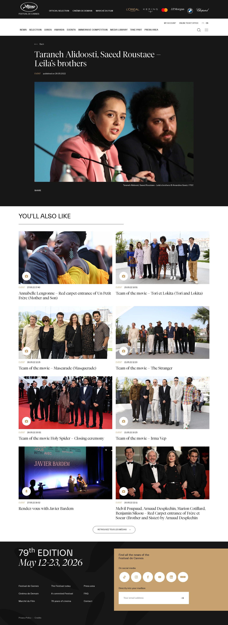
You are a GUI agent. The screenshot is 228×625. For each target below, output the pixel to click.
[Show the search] (199, 30)
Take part (136, 29)
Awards (59, 29)
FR (203, 23)
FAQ (86, 593)
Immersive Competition (93, 29)
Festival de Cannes (29, 586)
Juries (48, 29)
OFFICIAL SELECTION (59, 11)
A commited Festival (62, 593)
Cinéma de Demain (29, 593)
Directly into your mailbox (132, 588)
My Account (170, 23)
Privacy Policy (25, 618)
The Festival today (61, 586)
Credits (38, 618)
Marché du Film (27, 601)
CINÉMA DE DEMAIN (82, 11)
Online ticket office (188, 23)
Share (37, 190)
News (23, 29)
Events (71, 29)
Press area (151, 29)
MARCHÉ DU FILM (104, 11)
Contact (88, 601)
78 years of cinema (61, 601)
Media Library (119, 29)
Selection (35, 29)
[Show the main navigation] (206, 30)
